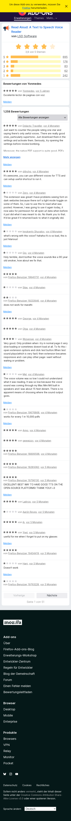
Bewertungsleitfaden (17, 692)
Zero (25, 192)
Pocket (8, 763)
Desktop (9, 709)
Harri (25, 563)
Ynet (25, 532)
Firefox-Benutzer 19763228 (23, 584)
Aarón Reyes (30, 511)
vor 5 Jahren (43, 90)
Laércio (27, 501)
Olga (25, 328)
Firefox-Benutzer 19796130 (23, 480)
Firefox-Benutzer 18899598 (24, 453)
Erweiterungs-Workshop (19, 655)
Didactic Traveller (32, 125)
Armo (25, 430)
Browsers (9, 738)
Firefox (26, 7)
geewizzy (28, 440)
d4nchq (27, 171)
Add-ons (9, 637)
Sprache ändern (12, 808)
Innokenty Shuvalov (33, 231)
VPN (6, 745)
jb (24, 522)
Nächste (52, 595)
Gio (24, 252)
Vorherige (19, 595)
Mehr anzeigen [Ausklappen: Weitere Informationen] (11, 157)
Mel (25, 374)
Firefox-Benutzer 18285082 (23, 467)
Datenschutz (10, 785)
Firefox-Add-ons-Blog (18, 649)
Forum (7, 680)
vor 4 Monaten (51, 125)
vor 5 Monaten (48, 467)
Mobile (8, 715)
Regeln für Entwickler (18, 667)
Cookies (27, 785)
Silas (25, 287)
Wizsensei (28, 339)
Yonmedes (28, 90)
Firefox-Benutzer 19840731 (23, 277)
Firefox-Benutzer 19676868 (24, 412)
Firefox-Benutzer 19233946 (23, 300)
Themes (39, 18)
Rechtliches (42, 785)
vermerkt (31, 791)
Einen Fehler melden (17, 686)
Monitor (8, 757)
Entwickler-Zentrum (16, 661)
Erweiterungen (22, 18)
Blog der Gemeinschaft (19, 673)
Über (6, 643)
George (27, 318)
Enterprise (10, 721)
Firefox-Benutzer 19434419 (23, 553)
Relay (7, 751)
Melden (7, 101)
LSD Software (27, 36)
